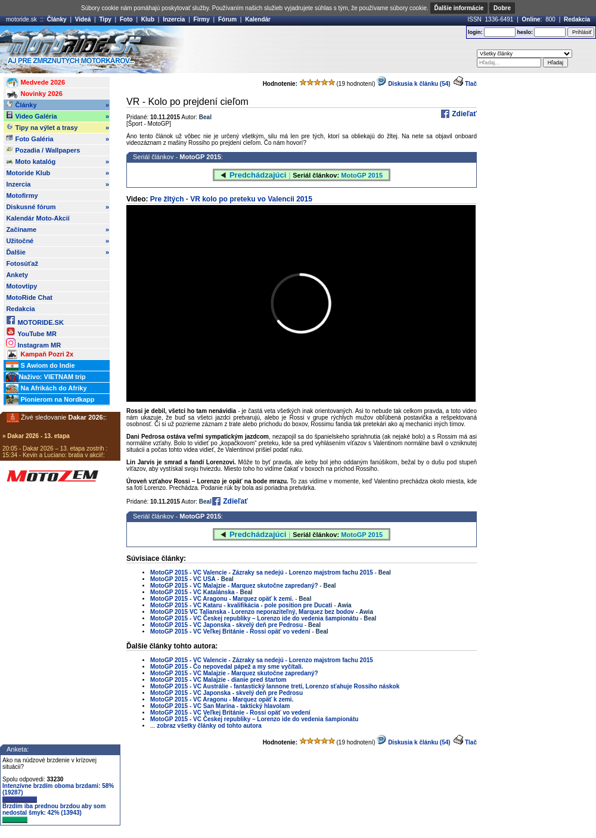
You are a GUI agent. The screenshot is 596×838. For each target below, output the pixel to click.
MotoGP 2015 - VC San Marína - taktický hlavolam (220, 706)
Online (531, 19)
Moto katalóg (57, 161)
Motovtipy (21, 286)
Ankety (17, 274)
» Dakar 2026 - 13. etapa (36, 436)
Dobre (502, 8)
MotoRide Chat (29, 297)
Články (57, 19)
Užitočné (57, 241)
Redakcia (577, 19)
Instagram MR (33, 343)
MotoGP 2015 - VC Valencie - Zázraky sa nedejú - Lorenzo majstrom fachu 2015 (261, 572)
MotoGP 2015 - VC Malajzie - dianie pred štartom (218, 679)
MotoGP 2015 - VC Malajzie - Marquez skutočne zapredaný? (234, 585)
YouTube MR (31, 332)
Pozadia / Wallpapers (43, 149)
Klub (147, 19)
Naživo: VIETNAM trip (45, 377)
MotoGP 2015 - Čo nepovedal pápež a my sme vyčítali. (226, 666)
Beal (205, 501)
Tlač (471, 83)
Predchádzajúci (257, 534)
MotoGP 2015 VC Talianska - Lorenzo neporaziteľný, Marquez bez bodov (252, 612)
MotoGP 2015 (200, 516)
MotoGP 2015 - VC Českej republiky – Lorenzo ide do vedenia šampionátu (254, 618)
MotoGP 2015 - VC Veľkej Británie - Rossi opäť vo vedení (230, 631)
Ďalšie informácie (459, 8)
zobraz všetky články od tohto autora (209, 725)
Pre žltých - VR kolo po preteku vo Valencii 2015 (231, 199)
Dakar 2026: (87, 417)
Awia (344, 605)
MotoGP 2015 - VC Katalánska (193, 592)
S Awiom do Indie (40, 366)
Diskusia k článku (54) (413, 742)
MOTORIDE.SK (34, 320)
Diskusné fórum (57, 207)
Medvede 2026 (35, 83)
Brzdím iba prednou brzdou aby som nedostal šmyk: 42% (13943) (53, 813)
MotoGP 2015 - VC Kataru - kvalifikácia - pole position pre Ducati (241, 605)
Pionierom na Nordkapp (50, 400)
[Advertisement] (291, 115)
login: (475, 32)
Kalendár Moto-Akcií (37, 218)
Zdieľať (463, 114)
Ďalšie (57, 252)
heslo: (525, 32)
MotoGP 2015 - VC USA (183, 579)
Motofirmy (22, 195)
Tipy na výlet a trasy (57, 127)
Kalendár (258, 19)
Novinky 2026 (34, 94)
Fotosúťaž (22, 263)
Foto (126, 19)
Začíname (57, 229)
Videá (83, 19)
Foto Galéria (57, 139)
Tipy (105, 19)
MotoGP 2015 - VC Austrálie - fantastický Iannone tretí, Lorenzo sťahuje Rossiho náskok (274, 686)
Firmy (202, 19)
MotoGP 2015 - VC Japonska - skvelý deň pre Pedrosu (226, 625)
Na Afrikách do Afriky (46, 388)
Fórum (227, 19)
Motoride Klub (57, 173)
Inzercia (174, 19)
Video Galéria (57, 116)
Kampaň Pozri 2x (39, 354)
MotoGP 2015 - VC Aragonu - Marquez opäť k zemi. (222, 598)
